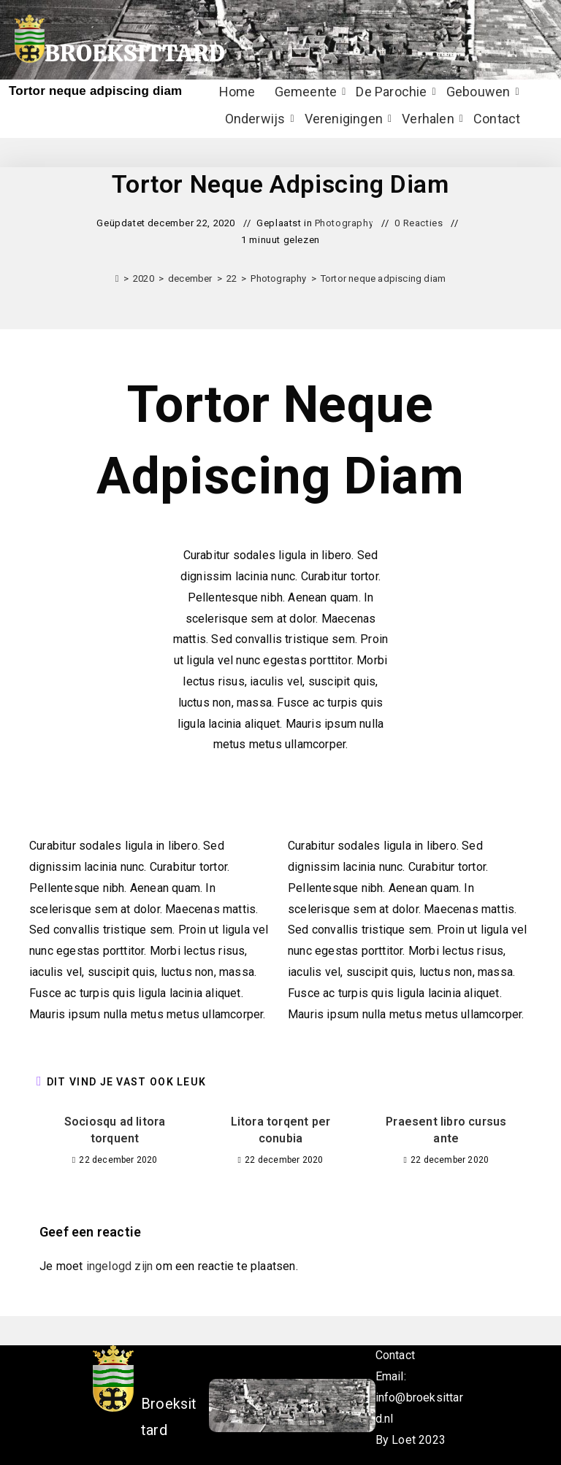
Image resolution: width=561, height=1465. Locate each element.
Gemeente (308, 91)
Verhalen (430, 118)
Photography (344, 223)
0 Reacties (418, 223)
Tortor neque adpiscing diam (383, 278)
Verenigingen (345, 118)
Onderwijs (257, 118)
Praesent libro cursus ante (446, 1130)
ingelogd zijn (119, 1266)
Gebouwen (480, 91)
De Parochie (393, 91)
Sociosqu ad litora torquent (115, 1130)
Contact (496, 118)
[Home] (117, 278)
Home (237, 91)
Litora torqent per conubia (281, 1130)
